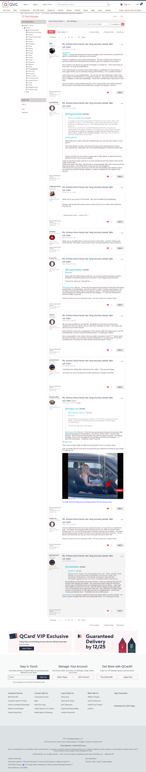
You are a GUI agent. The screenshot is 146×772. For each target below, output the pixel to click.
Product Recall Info (14, 712)
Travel (30, 83)
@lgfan (71, 571)
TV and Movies (45, 13)
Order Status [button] (62, 677)
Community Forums (41, 697)
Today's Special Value (34, 37)
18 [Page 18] (79, 37)
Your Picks (6, 10)
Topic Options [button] (62, 32)
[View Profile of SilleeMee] (52, 232)
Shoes (85, 10)
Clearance (51, 10)
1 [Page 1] (59, 37)
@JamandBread (76, 118)
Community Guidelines (15, 762)
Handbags (31, 44)
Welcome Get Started (34, 32)
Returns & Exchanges (15, 709)
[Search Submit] (108, 4)
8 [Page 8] (65, 37)
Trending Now (25, 10)
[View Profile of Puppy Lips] (53, 258)
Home (100, 10)
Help (121, 16)
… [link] (62, 37)
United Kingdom (107, 762)
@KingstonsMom (74, 114)
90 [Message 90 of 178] (55, 613)
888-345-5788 (13, 697)
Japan (99, 762)
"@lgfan (65, 54)
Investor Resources (68, 712)
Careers (90, 709)
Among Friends (32, 80)
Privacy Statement (65, 745)
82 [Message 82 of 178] (55, 178)
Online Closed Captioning (47, 762)
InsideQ (30, 35)
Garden (108, 10)
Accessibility (23, 767)
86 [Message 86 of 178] (55, 352)
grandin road (98, 742)
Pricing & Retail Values (30, 762)
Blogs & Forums (29, 13)
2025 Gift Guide (38, 10)
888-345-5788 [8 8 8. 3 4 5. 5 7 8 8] (109, 754)
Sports (30, 67)
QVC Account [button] (83, 677)
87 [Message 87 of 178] (55, 389)
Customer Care (32, 89)
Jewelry (77, 10)
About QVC (65, 697)
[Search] (98, 24)
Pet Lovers (31, 73)
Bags (93, 10)
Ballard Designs (72, 742)
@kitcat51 (68, 273)
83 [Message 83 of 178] (55, 224)
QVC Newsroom (67, 705)
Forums (37, 13)
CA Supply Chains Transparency (36, 764)
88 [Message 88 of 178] (55, 510)
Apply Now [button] (128, 677)
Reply (120, 92)
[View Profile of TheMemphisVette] (55, 186)
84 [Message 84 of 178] (55, 250)
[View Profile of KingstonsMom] (54, 397)
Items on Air (47, 4)
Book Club (31, 71)
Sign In (115, 16)
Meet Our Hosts (40, 705)
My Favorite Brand (33, 30)
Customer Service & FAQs (17, 701)
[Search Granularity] (115, 24)
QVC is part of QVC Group (52, 742)
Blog (36, 701)
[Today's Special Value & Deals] (130, 10)
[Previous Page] (52, 37)
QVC (22, 13)
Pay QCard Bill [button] (107, 677)
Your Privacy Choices (14, 764)
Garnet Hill (89, 742)
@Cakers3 (66, 53)
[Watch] (35, 4)
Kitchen (30, 51)
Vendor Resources (94, 701)
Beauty (69, 10)
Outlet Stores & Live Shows (44, 709)
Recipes (30, 53)
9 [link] (68, 37)
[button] (122, 4)
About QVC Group (67, 701)
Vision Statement (13, 767)
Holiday (30, 57)
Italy (94, 762)
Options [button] (122, 45)
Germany (88, 762)
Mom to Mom (32, 76)
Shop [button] (25, 4)
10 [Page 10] (72, 37)
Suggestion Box (33, 87)
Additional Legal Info (62, 762)
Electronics (31, 62)
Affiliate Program (93, 697)
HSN (63, 742)
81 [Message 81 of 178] (55, 94)
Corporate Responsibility (70, 709)
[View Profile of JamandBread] (53, 102)
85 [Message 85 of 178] (55, 307)
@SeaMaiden (72, 567)
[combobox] (81, 4)
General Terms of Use (79, 745)
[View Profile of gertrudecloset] (54, 360)
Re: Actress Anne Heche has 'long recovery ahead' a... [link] (67, 13)
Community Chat (33, 78)
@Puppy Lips (72, 408)
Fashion (60, 10)
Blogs (27, 92)
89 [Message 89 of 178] (55, 547)
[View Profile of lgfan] (51, 43)
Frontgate (81, 742)
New (15, 10)
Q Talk (30, 85)
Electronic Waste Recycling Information (59, 764)
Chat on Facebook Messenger (18, 705)
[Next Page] (84, 37)
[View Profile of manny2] (51, 315)
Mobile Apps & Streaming (43, 712)
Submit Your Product (95, 705)
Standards (25, 112)
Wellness (31, 64)
